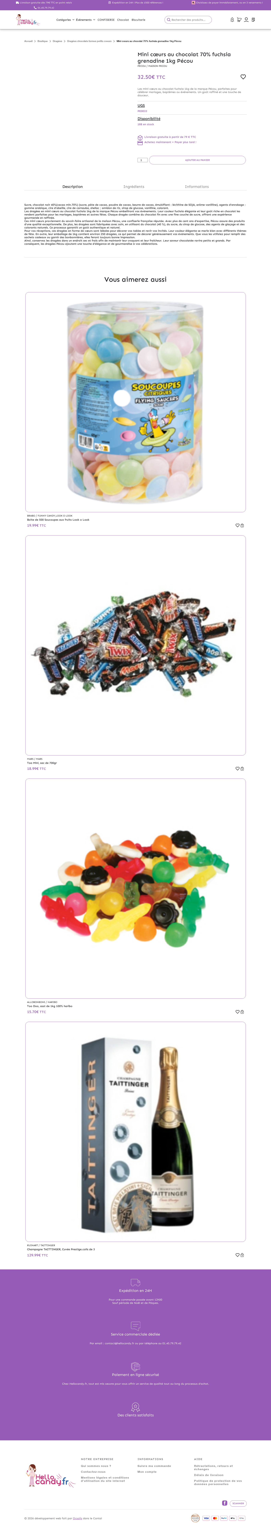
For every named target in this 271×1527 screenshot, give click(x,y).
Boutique (43, 41)
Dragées (57, 41)
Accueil (28, 41)
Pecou (142, 66)
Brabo (31, 515)
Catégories (65, 19)
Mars (30, 759)
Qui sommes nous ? (96, 1465)
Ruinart (33, 1245)
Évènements (85, 19)
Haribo (52, 1002)
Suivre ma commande (154, 1465)
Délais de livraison (209, 1474)
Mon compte (147, 1471)
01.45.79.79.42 (46, 7)
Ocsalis (77, 1518)
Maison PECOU (157, 66)
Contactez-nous (93, 1471)
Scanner (238, 1503)
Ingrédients (133, 186)
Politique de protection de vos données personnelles (218, 1482)
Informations (197, 186)
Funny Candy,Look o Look (55, 515)
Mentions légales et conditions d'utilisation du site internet (105, 1479)
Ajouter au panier (197, 160)
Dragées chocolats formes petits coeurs (89, 41)
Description (72, 186)
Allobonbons (36, 1002)
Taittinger (47, 1245)
